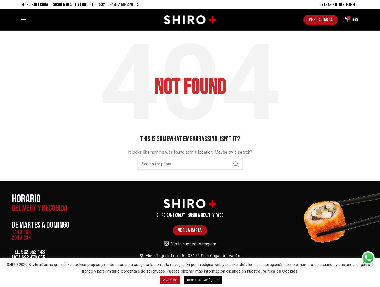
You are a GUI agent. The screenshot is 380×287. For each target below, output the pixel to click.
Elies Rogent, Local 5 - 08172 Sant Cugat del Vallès (190, 255)
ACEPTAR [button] (170, 280)
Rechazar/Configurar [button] (202, 280)
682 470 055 (130, 4)
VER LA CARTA (320, 20)
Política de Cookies (279, 271)
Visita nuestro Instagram (190, 243)
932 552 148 (108, 4)
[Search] (190, 164)
